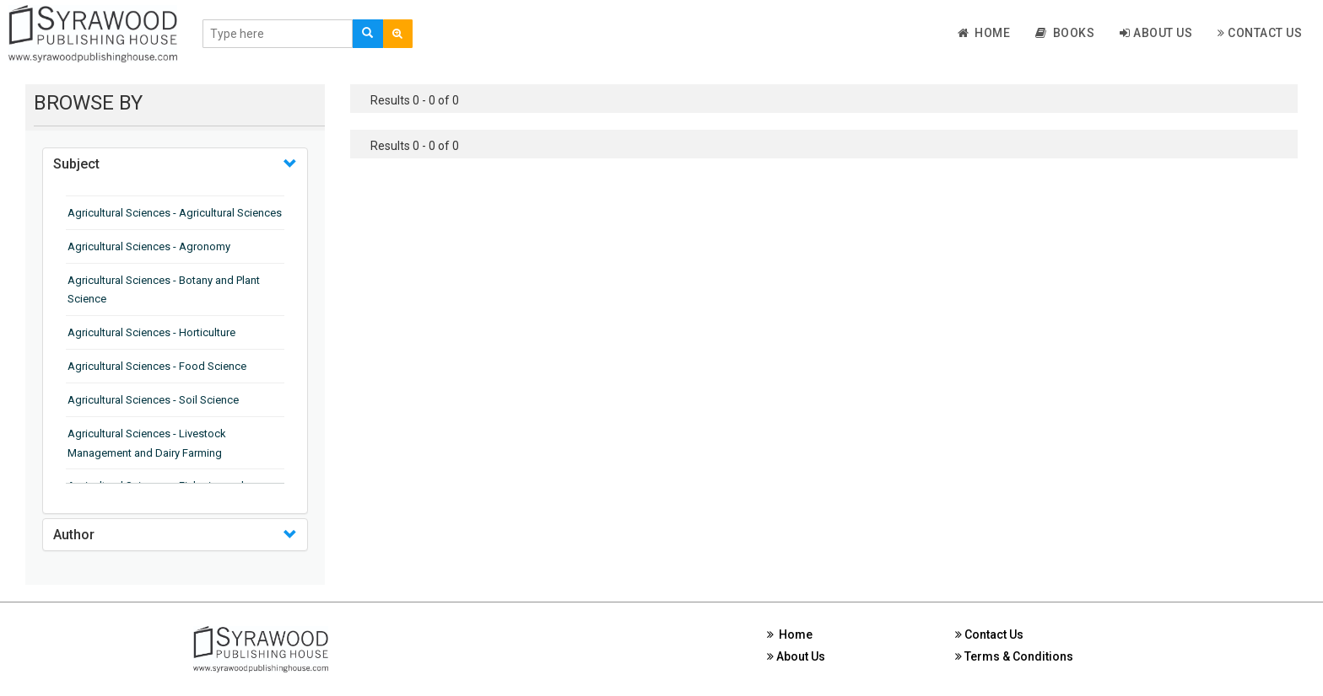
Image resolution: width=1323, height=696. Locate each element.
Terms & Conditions (1014, 656)
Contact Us (1260, 33)
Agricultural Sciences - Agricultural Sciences (175, 212)
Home (984, 33)
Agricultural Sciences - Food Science (157, 366)
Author (73, 535)
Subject (76, 164)
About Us (1156, 33)
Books (1064, 33)
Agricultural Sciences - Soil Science (153, 400)
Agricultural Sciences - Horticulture (151, 332)
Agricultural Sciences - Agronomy (149, 246)
